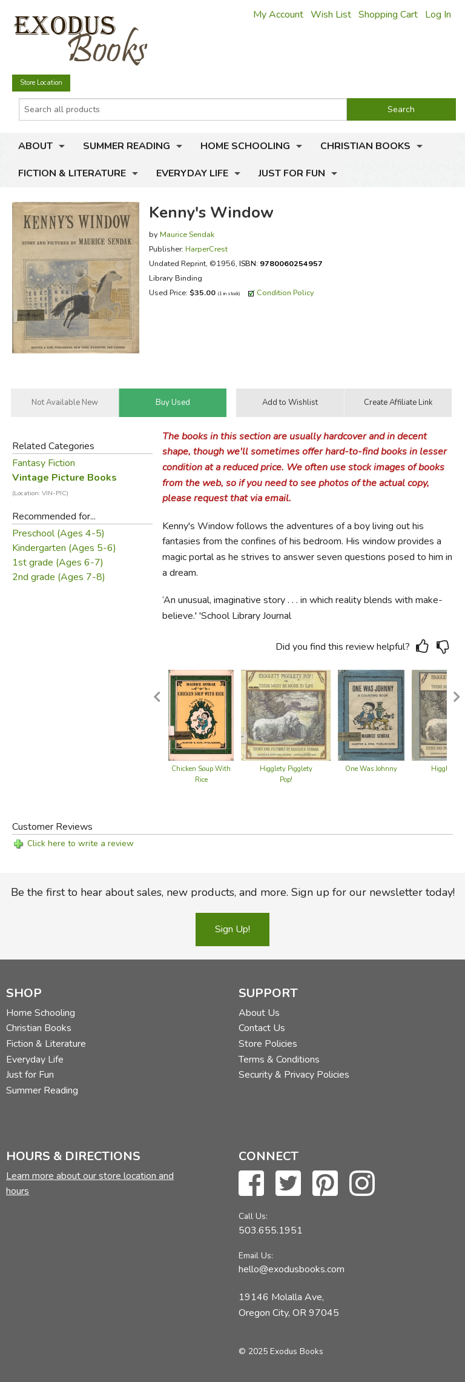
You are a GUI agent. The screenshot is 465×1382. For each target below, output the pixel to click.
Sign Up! (232, 929)
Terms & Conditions (279, 1059)
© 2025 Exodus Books (281, 1351)
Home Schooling (245, 146)
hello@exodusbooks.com (292, 1269)
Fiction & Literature (72, 173)
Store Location (41, 82)
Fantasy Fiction (43, 463)
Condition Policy (285, 292)
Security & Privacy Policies (294, 1074)
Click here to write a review (80, 843)
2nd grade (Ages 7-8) (58, 577)
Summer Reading (126, 146)
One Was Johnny (371, 768)
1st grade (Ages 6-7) (58, 562)
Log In (438, 14)
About (35, 146)
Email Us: (256, 1255)
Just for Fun (292, 173)
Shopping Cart (388, 14)
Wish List (331, 14)
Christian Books (365, 146)
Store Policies (268, 1043)
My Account (278, 14)
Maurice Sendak (187, 234)
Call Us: (253, 1216)
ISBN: (281, 263)
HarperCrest (206, 249)
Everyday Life (192, 173)
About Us (259, 1013)
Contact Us (262, 1028)
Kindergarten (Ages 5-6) (64, 548)
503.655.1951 (271, 1230)
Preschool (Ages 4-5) (58, 533)
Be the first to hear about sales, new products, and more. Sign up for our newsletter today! (233, 892)
